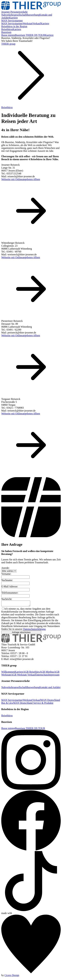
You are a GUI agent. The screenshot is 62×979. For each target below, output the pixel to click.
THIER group (8, 43)
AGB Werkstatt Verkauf (23, 675)
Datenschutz (41, 675)
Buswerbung (32, 14)
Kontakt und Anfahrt (49, 688)
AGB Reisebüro (31, 672)
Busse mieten (8, 35)
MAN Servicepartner (12, 23)
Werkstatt (28, 23)
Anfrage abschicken (21, 633)
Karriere (13, 17)
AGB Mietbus (47, 672)
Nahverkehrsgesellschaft (13, 14)
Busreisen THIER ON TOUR (30, 35)
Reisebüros (7, 29)
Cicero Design (11, 976)
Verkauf (37, 23)
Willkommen (8, 672)
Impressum (53, 675)
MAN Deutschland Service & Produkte (33, 704)
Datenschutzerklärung (34, 630)
